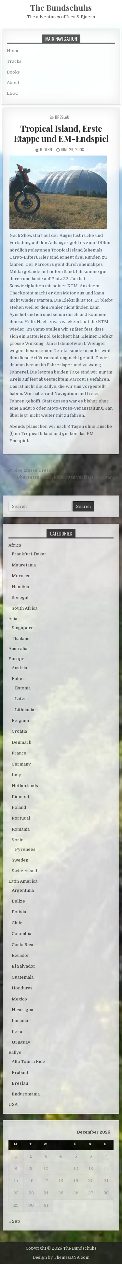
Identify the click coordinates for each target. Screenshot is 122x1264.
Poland (19, 807)
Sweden (20, 860)
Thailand (21, 638)
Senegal (20, 597)
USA (13, 1104)
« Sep (14, 1221)
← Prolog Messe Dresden (30, 470)
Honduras (22, 987)
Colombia (21, 933)
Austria (19, 667)
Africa (14, 545)
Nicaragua (22, 1009)
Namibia (20, 586)
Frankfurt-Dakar (29, 553)
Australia (17, 648)
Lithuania (24, 709)
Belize (18, 901)
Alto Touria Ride (28, 1061)
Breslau (62, 117)
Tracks (14, 61)
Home (13, 50)
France (19, 753)
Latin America (22, 881)
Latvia (21, 698)
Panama (20, 1020)
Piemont (20, 796)
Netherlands (25, 785)
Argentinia (23, 890)
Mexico (19, 999)
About (13, 82)
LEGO (13, 93)
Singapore (23, 627)
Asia (12, 618)
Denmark (21, 742)
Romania (21, 829)
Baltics (19, 678)
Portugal (21, 818)
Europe (16, 658)
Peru (17, 1031)
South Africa (24, 608)
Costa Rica (22, 944)
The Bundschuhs (61, 7)
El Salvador (23, 966)
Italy (16, 774)
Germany (21, 764)
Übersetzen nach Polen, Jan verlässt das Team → (68, 477)
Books (13, 72)
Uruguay (21, 1042)
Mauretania (24, 565)
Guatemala (23, 977)
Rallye (14, 1052)
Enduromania (26, 1094)
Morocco (21, 575)
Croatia (19, 731)
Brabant (20, 1072)
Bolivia (19, 911)
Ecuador (20, 955)
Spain (17, 839)
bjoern (46, 149)
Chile (17, 922)
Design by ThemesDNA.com (61, 1257)
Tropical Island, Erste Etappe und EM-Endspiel (61, 133)
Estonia (23, 688)
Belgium (20, 720)
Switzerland (24, 870)
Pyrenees (25, 849)
